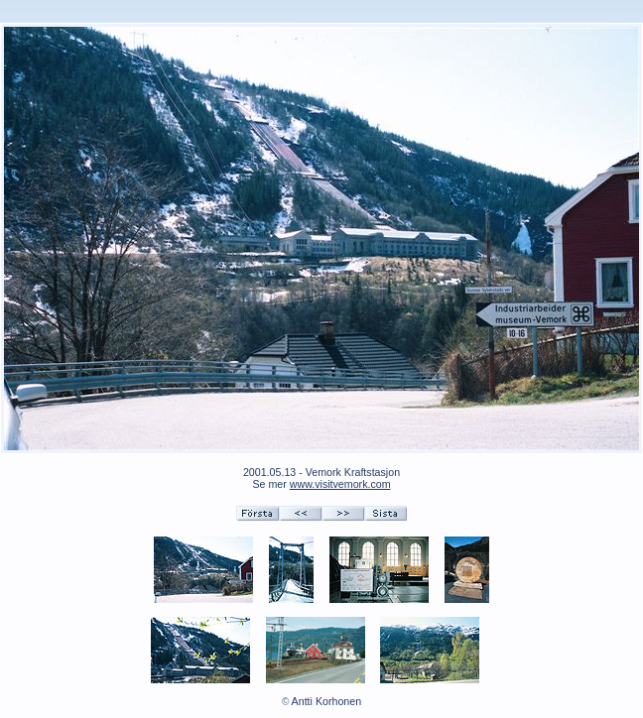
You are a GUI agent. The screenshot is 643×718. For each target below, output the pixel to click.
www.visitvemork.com (340, 484)
